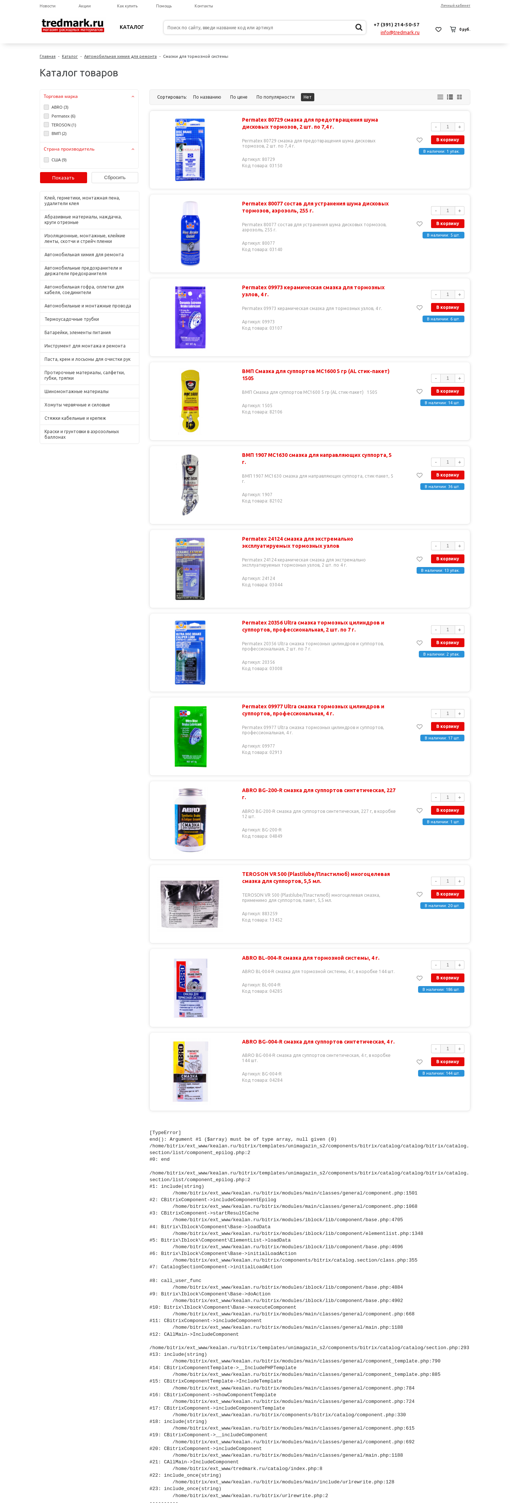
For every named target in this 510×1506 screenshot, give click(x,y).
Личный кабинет (455, 5)
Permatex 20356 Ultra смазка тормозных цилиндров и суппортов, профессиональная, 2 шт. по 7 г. (312, 626)
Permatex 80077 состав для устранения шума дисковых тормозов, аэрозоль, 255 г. (314, 207)
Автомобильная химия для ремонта (120, 56)
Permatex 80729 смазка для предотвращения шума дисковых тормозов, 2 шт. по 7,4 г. (309, 123)
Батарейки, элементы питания (77, 332)
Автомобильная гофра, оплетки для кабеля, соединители (84, 289)
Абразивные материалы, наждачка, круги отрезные (83, 219)
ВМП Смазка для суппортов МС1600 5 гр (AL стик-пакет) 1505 (314, 375)
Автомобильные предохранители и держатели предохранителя (83, 271)
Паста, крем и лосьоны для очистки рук (87, 359)
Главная (48, 56)
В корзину (447, 139)
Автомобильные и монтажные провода (87, 305)
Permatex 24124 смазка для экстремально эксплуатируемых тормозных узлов (296, 542)
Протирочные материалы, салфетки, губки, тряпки (84, 375)
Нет (308, 97)
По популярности (275, 97)
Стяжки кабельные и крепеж (75, 418)
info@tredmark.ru (400, 32)
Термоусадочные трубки (71, 319)
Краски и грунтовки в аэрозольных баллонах (81, 434)
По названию (207, 97)
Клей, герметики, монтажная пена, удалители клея (82, 200)
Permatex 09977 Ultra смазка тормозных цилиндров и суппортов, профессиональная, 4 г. (312, 710)
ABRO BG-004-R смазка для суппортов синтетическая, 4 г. (317, 1042)
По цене (239, 97)
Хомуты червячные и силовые (77, 404)
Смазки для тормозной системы (195, 56)
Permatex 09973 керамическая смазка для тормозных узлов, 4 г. (312, 291)
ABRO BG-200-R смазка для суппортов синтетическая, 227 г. (317, 794)
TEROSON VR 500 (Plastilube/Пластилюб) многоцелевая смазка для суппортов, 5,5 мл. (314, 877)
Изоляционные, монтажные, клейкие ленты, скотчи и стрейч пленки (84, 238)
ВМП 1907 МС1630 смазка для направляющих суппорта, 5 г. (318, 455)
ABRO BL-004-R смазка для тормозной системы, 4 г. (309, 958)
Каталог (132, 27)
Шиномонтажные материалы (76, 391)
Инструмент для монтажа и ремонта (85, 345)
